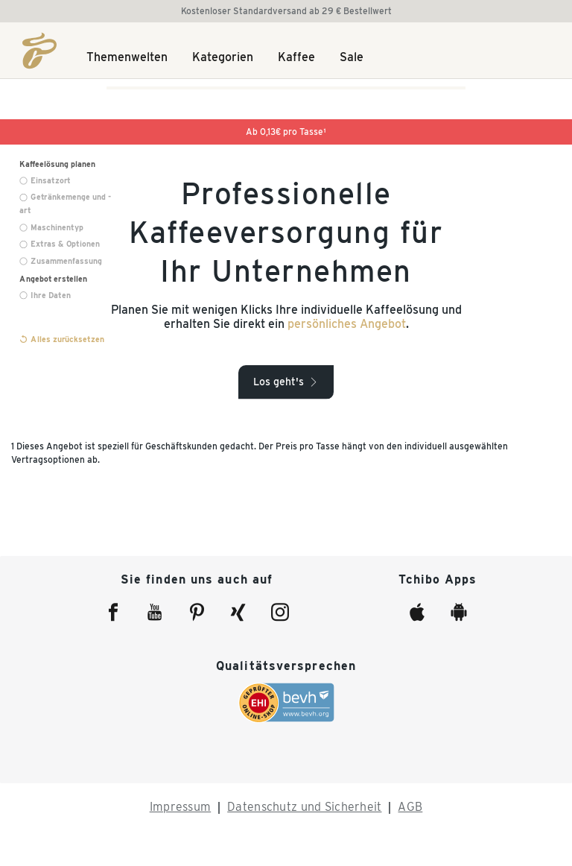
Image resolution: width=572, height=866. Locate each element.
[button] (286, 381)
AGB (410, 807)
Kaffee (296, 57)
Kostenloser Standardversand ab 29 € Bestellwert (286, 10)
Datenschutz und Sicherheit (304, 807)
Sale (351, 57)
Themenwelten (127, 57)
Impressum (181, 807)
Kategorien (222, 57)
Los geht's (278, 382)
